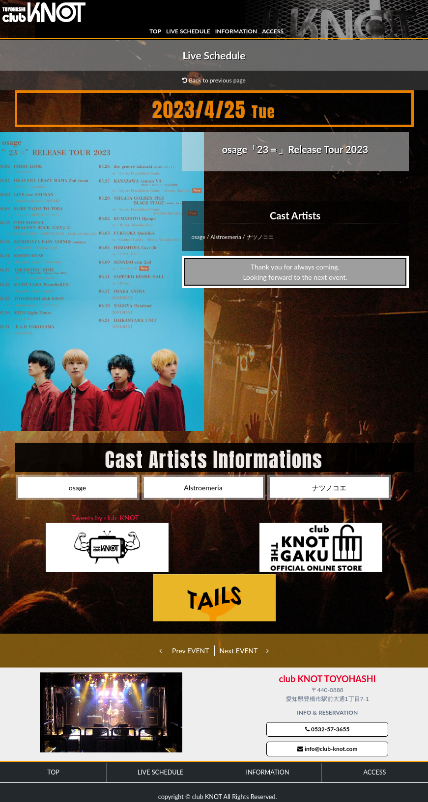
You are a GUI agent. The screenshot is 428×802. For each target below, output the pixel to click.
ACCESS (273, 31)
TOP (155, 31)
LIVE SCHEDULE (188, 31)
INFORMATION (236, 31)
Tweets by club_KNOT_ (107, 517)
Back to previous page (214, 80)
